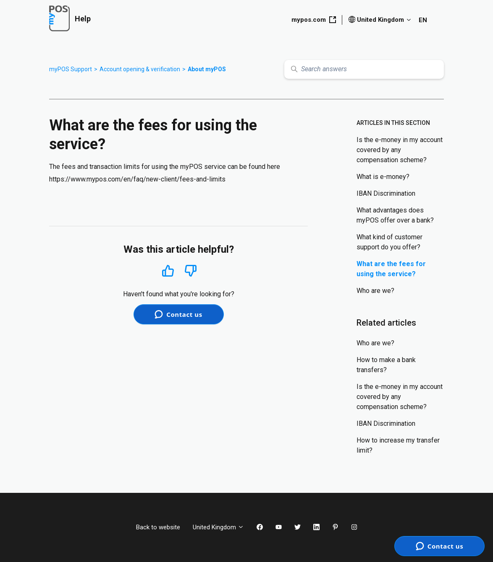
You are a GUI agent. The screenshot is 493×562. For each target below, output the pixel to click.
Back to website (158, 527)
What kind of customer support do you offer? (389, 242)
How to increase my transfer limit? (398, 445)
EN (423, 20)
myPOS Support (70, 69)
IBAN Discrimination (386, 193)
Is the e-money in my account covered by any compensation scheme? (400, 150)
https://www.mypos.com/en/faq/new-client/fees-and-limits (137, 179)
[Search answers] (364, 69)
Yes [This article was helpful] (168, 271)
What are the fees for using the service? (391, 269)
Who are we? (375, 291)
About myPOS (207, 69)
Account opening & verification (140, 69)
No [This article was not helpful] (190, 271)
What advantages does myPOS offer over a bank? (395, 215)
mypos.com (313, 19)
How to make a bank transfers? (386, 365)
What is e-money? (383, 177)
